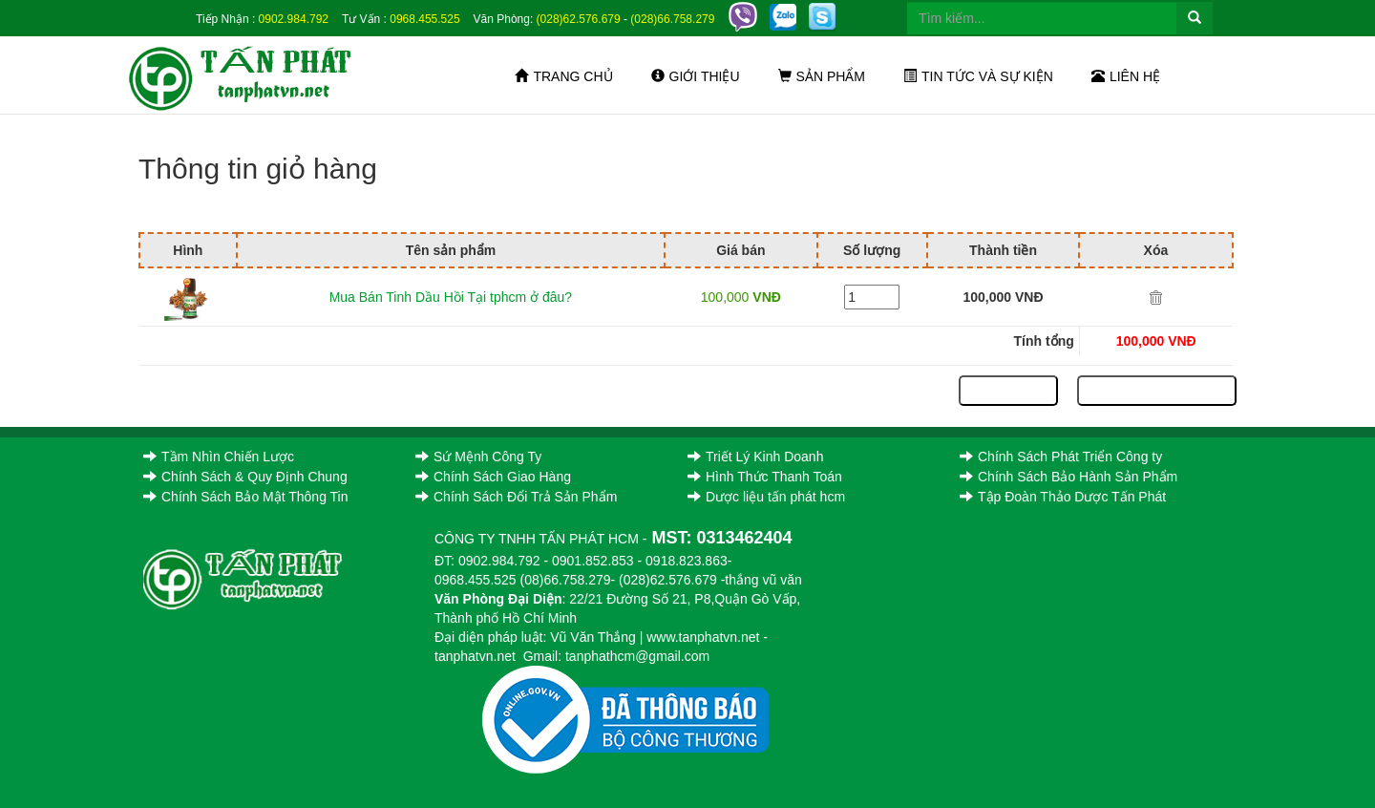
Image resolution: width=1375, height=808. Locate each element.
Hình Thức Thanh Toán (765, 476)
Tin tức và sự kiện (978, 76)
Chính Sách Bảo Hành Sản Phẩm (1068, 476)
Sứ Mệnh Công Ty (478, 456)
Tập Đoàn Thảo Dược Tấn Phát (1063, 496)
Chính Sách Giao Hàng (493, 476)
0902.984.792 (293, 19)
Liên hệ (1125, 76)
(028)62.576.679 (579, 19)
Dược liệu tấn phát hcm (766, 496)
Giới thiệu (695, 76)
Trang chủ (563, 76)
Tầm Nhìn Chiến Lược (218, 456)
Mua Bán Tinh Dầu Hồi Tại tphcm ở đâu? (451, 297)
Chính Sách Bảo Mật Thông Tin (246, 496)
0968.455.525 (424, 19)
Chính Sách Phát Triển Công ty (1061, 456)
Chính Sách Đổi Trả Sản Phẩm (516, 496)
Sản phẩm (821, 76)
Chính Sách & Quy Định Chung (245, 476)
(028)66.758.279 (672, 19)
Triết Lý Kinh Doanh (755, 456)
